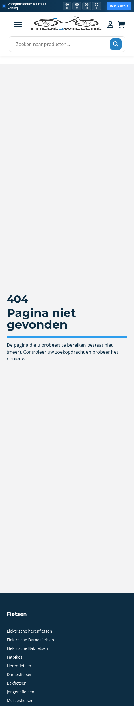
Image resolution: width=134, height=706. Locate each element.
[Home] (66, 29)
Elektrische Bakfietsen (27, 648)
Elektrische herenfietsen (29, 631)
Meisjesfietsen (20, 700)
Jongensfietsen (20, 692)
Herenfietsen (19, 666)
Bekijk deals (119, 6)
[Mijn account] (110, 24)
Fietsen (17, 614)
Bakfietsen (16, 683)
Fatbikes (14, 657)
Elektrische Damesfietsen (30, 640)
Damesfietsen (20, 674)
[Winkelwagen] (121, 24)
